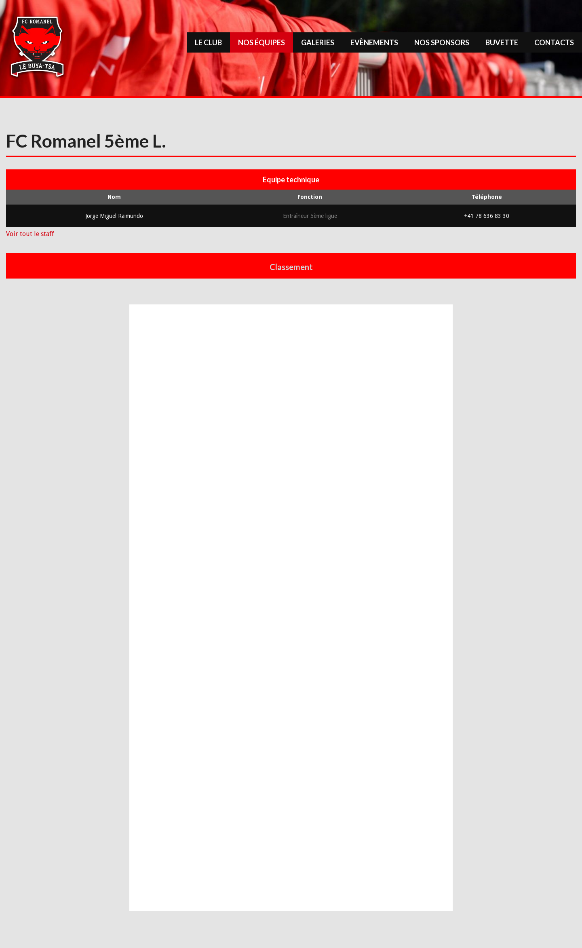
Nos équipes (261, 42)
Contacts (554, 42)
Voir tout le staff (30, 234)
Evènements (374, 42)
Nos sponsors (441, 42)
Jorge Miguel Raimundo (114, 216)
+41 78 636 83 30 (486, 216)
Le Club (208, 42)
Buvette (501, 42)
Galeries (317, 42)
